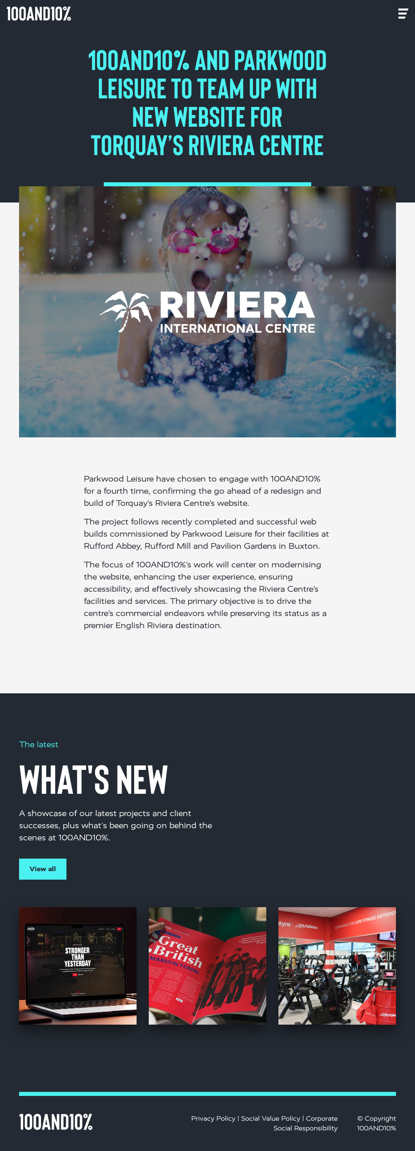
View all (43, 869)
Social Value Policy (270, 1118)
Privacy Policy (213, 1118)
